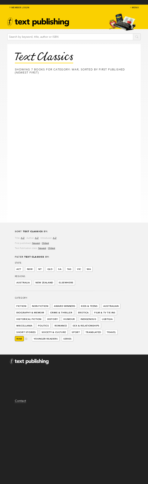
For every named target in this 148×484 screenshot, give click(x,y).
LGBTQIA (107, 319)
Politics (43, 325)
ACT (18, 269)
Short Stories (26, 332)
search (136, 37)
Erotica (83, 312)
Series (67, 338)
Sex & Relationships (86, 325)
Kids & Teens (89, 306)
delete (26, 339)
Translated (93, 332)
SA (59, 269)
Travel (111, 332)
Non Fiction (40, 306)
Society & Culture (54, 332)
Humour (69, 319)
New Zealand (44, 282)
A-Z (22, 238)
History (52, 319)
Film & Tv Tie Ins (104, 312)
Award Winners (64, 306)
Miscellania (24, 325)
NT (40, 269)
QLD (50, 269)
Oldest (45, 243)
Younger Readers (46, 338)
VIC (79, 269)
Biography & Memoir (30, 312)
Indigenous (88, 319)
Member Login (19, 7)
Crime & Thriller (61, 312)
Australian (111, 306)
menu (134, 7)
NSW (30, 269)
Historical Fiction (28, 319)
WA (89, 269)
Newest (36, 243)
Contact (20, 401)
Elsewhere (66, 282)
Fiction (21, 306)
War (19, 338)
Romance (61, 325)
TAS (69, 269)
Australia (23, 282)
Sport (76, 332)
